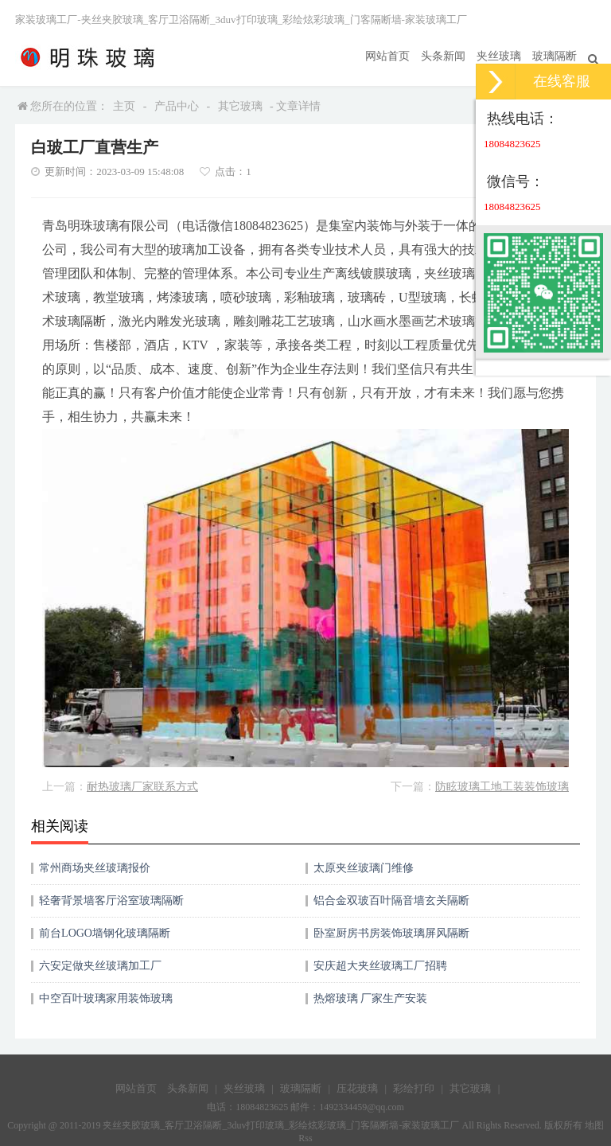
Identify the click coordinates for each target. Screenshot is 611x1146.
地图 (594, 1125)
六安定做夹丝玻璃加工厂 (100, 966)
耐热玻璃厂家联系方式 (142, 787)
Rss (305, 1138)
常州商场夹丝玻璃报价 (94, 868)
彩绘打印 (413, 1088)
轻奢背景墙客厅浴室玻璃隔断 (111, 900)
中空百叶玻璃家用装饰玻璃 (106, 998)
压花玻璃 (357, 1088)
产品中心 (176, 106)
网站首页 (387, 56)
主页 (124, 106)
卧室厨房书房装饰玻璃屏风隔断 (391, 933)
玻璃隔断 (554, 56)
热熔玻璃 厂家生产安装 (370, 998)
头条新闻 (443, 56)
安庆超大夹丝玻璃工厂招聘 (380, 966)
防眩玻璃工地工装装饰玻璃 (502, 787)
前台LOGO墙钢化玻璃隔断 (104, 933)
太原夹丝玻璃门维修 (363, 868)
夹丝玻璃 (499, 56)
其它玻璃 (240, 106)
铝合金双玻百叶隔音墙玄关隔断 (391, 900)
